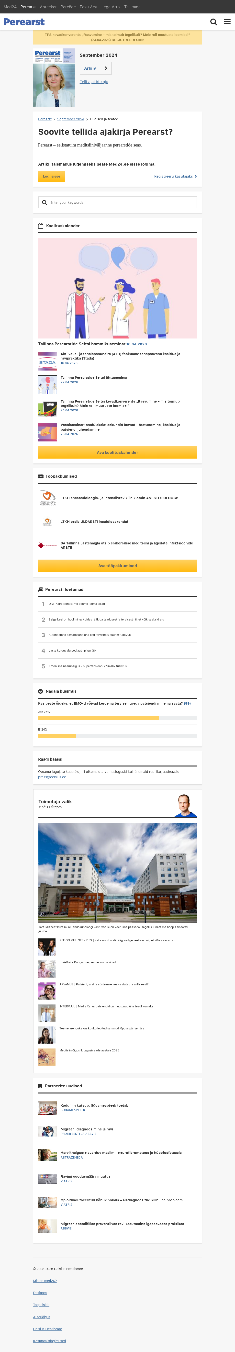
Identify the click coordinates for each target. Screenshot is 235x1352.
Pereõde (68, 7)
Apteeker (48, 7)
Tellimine (132, 7)
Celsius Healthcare (47, 1329)
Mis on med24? (45, 1281)
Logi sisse (51, 176)
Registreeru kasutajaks (175, 176)
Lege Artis (110, 7)
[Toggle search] (214, 21)
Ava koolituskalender (117, 452)
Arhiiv (95, 68)
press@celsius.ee (52, 777)
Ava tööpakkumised (117, 565)
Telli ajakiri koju (94, 81)
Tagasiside (41, 1305)
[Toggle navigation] (227, 21)
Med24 (10, 7)
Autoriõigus (41, 1317)
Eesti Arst (89, 7)
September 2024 (70, 119)
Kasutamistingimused (49, 1341)
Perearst (28, 7)
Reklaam (40, 1293)
